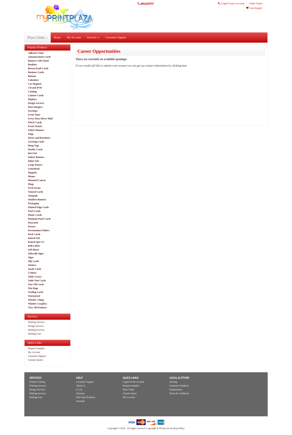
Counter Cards (36, 95)
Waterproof (34, 296)
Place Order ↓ (38, 38)
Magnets (32, 172)
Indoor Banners (36, 157)
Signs (30, 257)
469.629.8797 (147, 3)
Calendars (33, 80)
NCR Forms (34, 188)
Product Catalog (37, 381)
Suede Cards (34, 269)
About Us (80, 385)
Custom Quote (130, 393)
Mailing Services (36, 329)
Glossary (80, 393)
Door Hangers (35, 107)
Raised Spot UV (36, 242)
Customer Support (115, 37)
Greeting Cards (36, 141)
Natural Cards (35, 191)
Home (57, 37)
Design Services (36, 103)
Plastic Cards (35, 215)
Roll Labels (34, 245)
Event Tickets (35, 126)
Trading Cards (35, 292)
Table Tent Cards (37, 280)
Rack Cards (34, 234)
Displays (32, 99)
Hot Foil (32, 153)
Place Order (128, 389)
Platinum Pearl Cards (39, 218)
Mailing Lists (34, 333)
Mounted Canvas (37, 180)
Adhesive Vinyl (36, 53)
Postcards (33, 222)
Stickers (32, 265)
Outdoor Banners (37, 199)
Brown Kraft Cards (38, 68)
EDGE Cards (35, 122)
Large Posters (35, 164)
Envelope (33, 110)
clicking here (179, 65)
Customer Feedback (179, 385)
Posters (31, 226)
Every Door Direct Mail (40, 118)
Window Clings (36, 299)
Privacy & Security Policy (172, 428)
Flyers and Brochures (39, 137)
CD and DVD (35, 87)
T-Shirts (32, 272)
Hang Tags (33, 145)
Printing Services (36, 322)
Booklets (32, 64)
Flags (30, 134)
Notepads (33, 195)
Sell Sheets (33, 249)
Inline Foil (33, 161)
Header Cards (35, 149)
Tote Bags (33, 288)
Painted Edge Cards (38, 207)
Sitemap (173, 381)
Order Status (256, 3)
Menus (31, 176)
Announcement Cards (39, 56)
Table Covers (35, 276)
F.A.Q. (79, 389)
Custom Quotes (35, 359)
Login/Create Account (231, 3)
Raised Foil (34, 238)
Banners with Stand (38, 60)
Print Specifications (85, 397)
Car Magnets (35, 83)
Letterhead (34, 168)
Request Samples (36, 348)
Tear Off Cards (36, 284)
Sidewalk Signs (36, 253)
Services (93, 37)
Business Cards (36, 72)
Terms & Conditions (179, 393)
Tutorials (80, 401)
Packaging (33, 203)
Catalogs (32, 91)
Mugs (31, 184)
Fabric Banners (36, 130)
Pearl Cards (34, 211)
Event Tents (34, 114)
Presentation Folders (38, 230)
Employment (175, 389)
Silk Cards (33, 261)
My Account (74, 37)
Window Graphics (37, 303)
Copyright (151, 428)
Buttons (32, 76)
